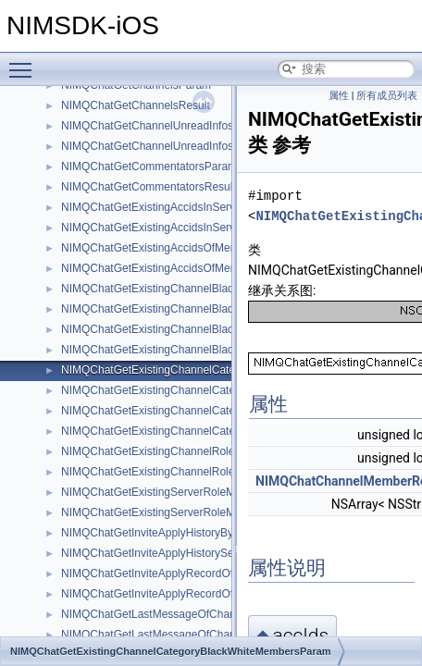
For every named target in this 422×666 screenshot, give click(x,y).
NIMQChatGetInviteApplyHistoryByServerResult (179, 532)
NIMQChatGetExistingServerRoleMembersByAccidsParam (206, 492)
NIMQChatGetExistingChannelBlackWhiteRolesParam (195, 329)
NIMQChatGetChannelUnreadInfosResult (163, 146)
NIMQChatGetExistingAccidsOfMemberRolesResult (188, 268)
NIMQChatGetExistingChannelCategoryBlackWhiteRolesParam (217, 410)
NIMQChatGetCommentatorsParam (149, 166)
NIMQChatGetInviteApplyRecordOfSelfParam (173, 573)
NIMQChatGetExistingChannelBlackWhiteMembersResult (203, 308)
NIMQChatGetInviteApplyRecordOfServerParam (180, 593)
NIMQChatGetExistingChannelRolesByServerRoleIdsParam (208, 451)
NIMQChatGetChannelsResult (135, 105)
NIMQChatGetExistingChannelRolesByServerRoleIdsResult (207, 471)
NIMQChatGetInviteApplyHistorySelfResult (166, 553)
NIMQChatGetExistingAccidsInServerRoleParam (181, 207)
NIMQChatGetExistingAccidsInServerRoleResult (180, 227)
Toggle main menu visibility (25, 62)
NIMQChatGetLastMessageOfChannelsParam (175, 614)
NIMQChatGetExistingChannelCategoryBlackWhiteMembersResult (225, 390)
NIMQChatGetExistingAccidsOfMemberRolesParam (188, 247)
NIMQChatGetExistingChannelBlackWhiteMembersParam (203, 288)
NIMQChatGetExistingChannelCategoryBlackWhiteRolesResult (216, 431)
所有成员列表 (386, 96)
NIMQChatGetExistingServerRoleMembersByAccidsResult (205, 512)
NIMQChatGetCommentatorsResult (148, 186)
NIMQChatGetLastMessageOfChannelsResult (174, 634)
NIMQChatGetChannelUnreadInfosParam (163, 125)
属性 (339, 96)
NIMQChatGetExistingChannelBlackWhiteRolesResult (194, 349)
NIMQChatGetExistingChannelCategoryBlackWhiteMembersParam (226, 370)
